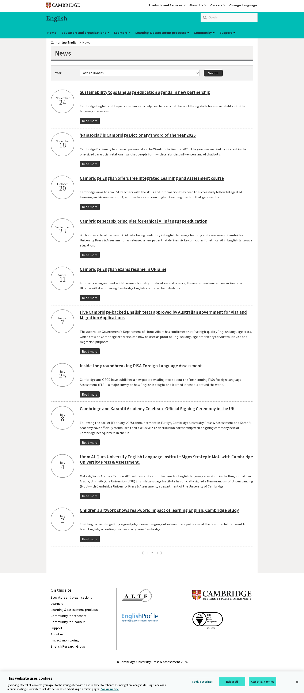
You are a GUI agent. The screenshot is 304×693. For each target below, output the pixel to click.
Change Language (243, 5)
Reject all (232, 683)
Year (58, 73)
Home (52, 32)
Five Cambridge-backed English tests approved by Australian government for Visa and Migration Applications (163, 314)
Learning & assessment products (160, 32)
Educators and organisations (84, 32)
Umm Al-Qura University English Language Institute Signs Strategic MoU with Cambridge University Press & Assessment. (166, 459)
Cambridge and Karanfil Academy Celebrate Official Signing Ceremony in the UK (157, 408)
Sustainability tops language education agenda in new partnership (145, 92)
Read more (90, 121)
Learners (121, 32)
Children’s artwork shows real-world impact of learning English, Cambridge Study (159, 510)
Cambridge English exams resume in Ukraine (123, 269)
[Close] (297, 684)
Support (226, 32)
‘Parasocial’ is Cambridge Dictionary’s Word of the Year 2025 (138, 135)
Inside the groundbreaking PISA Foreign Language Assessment (141, 366)
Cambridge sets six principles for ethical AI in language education (143, 221)
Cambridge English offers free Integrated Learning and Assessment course (152, 178)
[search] (229, 17)
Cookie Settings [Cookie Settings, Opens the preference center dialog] (202, 683)
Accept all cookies (262, 683)
